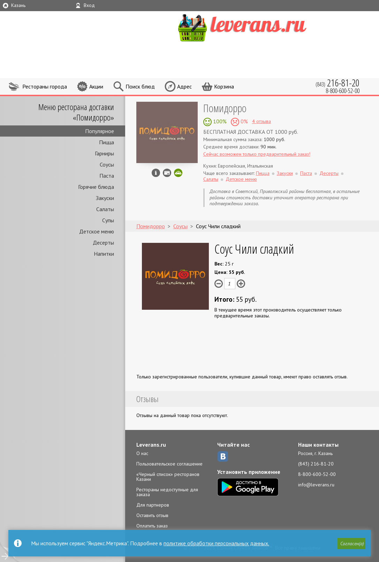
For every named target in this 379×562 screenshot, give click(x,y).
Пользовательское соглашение (169, 464)
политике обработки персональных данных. (216, 543)
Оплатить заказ (152, 526)
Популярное (99, 131)
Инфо (156, 173)
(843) (337, 82)
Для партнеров (152, 505)
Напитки (104, 253)
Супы (108, 220)
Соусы (107, 164)
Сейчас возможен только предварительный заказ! (256, 154)
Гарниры (104, 153)
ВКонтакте (222, 456)
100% (219, 121)
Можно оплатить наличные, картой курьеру (167, 173)
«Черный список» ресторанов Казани (167, 476)
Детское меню (96, 231)
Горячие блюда (96, 186)
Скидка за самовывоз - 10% (178, 173)
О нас (142, 453)
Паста (106, 175)
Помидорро (225, 107)
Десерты (103, 242)
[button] (351, 543)
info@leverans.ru (316, 485)
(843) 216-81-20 (316, 464)
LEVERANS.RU (255, 27)
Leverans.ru (151, 444)
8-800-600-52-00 (317, 474)
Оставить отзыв (152, 515)
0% (243, 121)
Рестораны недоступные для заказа (167, 492)
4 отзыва (261, 121)
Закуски (105, 197)
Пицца (106, 142)
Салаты (105, 209)
